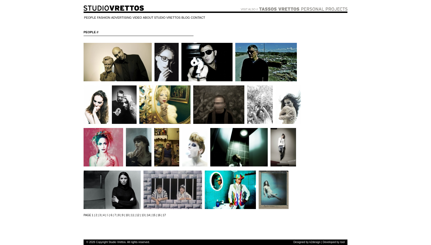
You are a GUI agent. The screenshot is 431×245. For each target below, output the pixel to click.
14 (148, 215)
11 (132, 215)
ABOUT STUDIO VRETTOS (162, 17)
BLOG (185, 17)
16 (159, 215)
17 (164, 215)
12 (137, 215)
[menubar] (145, 18)
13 (143, 215)
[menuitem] (90, 18)
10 (127, 215)
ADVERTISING (121, 17)
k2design (315, 242)
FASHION (103, 17)
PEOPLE (90, 17)
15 (153, 215)
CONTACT (198, 17)
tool (342, 242)
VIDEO (137, 17)
